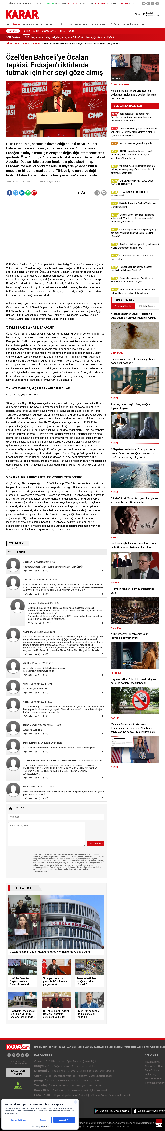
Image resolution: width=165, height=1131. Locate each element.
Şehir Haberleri (153, 1078)
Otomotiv (73, 1071)
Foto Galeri (42, 1095)
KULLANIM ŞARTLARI (93, 1047)
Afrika (91, 1066)
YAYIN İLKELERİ (74, 1047)
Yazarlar (28, 24)
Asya (84, 1066)
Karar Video (99, 24)
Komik (84, 1090)
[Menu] (142, 25)
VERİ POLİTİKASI (132, 1047)
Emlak (62, 1071)
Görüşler (114, 24)
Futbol (48, 1076)
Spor (78, 24)
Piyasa (54, 1071)
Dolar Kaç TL (152, 1074)
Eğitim (36, 31)
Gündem (60, 1090)
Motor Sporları (96, 1076)
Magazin (60, 1080)
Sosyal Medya (77, 1085)
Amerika (65, 1066)
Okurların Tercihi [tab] (123, 306)
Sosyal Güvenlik (96, 1071)
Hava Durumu (152, 1062)
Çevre (71, 31)
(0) (38, 571)
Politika (26, 31)
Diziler (50, 1080)
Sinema (76, 1090)
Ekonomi (51, 24)
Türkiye (62, 31)
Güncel (16, 24)
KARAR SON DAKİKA (18, 1072)
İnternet (63, 1085)
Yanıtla (29, 571)
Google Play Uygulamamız (114, 1111)
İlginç (92, 1090)
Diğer (109, 1076)
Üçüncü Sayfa (49, 31)
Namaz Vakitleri (154, 1066)
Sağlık (69, 1080)
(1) (46, 693)
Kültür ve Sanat (99, 1095)
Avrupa (76, 1066)
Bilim (98, 1085)
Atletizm (82, 1076)
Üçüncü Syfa (65, 1061)
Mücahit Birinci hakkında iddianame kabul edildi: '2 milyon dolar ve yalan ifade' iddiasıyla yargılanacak (75, 37)
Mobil (54, 1085)
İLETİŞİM (53, 1047)
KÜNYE (62, 1047)
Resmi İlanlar (131, 24)
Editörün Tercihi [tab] (147, 306)
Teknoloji (40, 1085)
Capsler (66, 1095)
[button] (78, 193)
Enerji (83, 1071)
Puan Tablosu (152, 1070)
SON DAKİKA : (13, 37)
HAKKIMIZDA (40, 1047)
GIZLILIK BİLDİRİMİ (114, 1047)
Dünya (40, 24)
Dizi (68, 1090)
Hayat (86, 24)
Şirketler (110, 1071)
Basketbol (59, 1076)
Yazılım (90, 1085)
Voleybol (71, 1076)
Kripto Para (65, 24)
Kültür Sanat (81, 1080)
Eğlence (94, 1080)
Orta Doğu (54, 1066)
